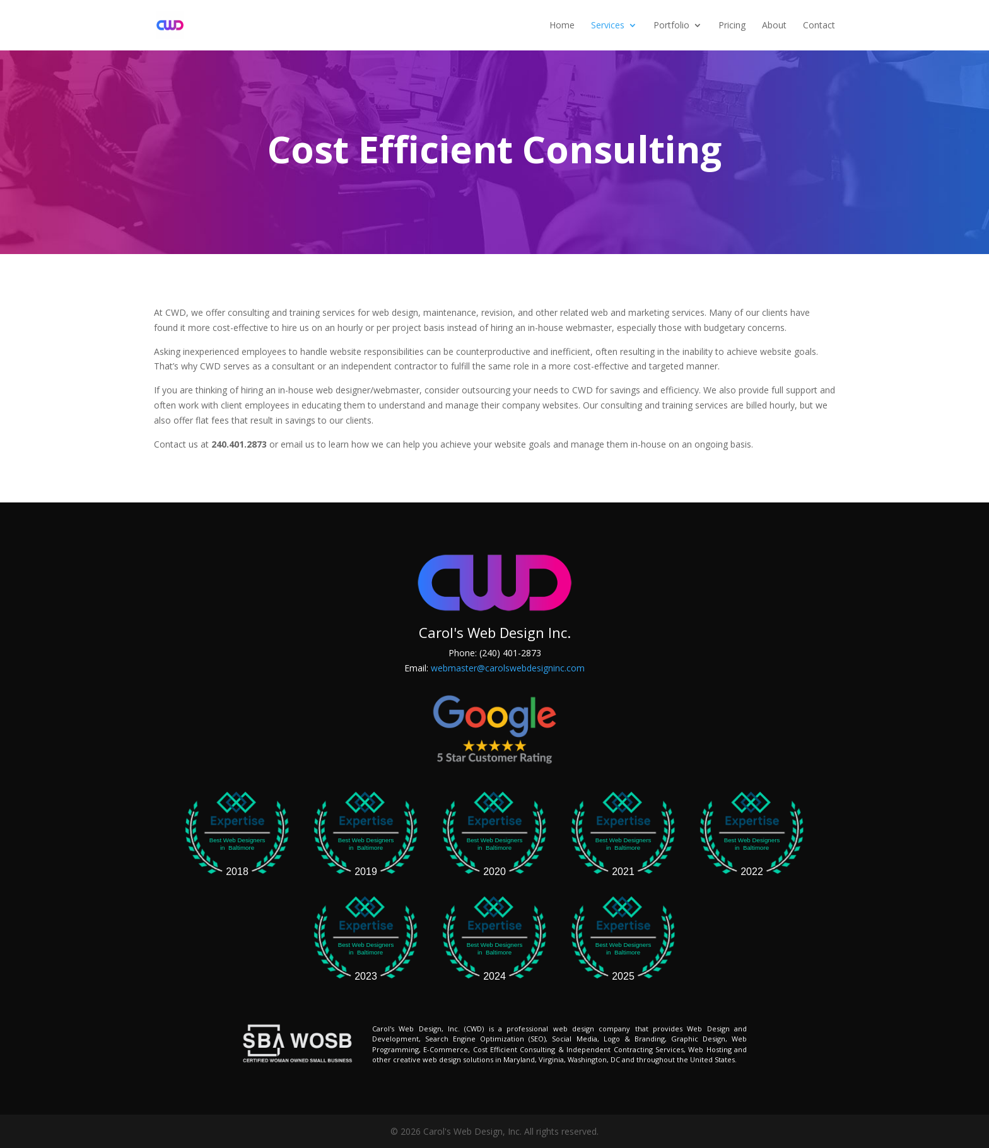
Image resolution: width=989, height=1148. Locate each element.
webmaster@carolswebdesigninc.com (508, 668)
